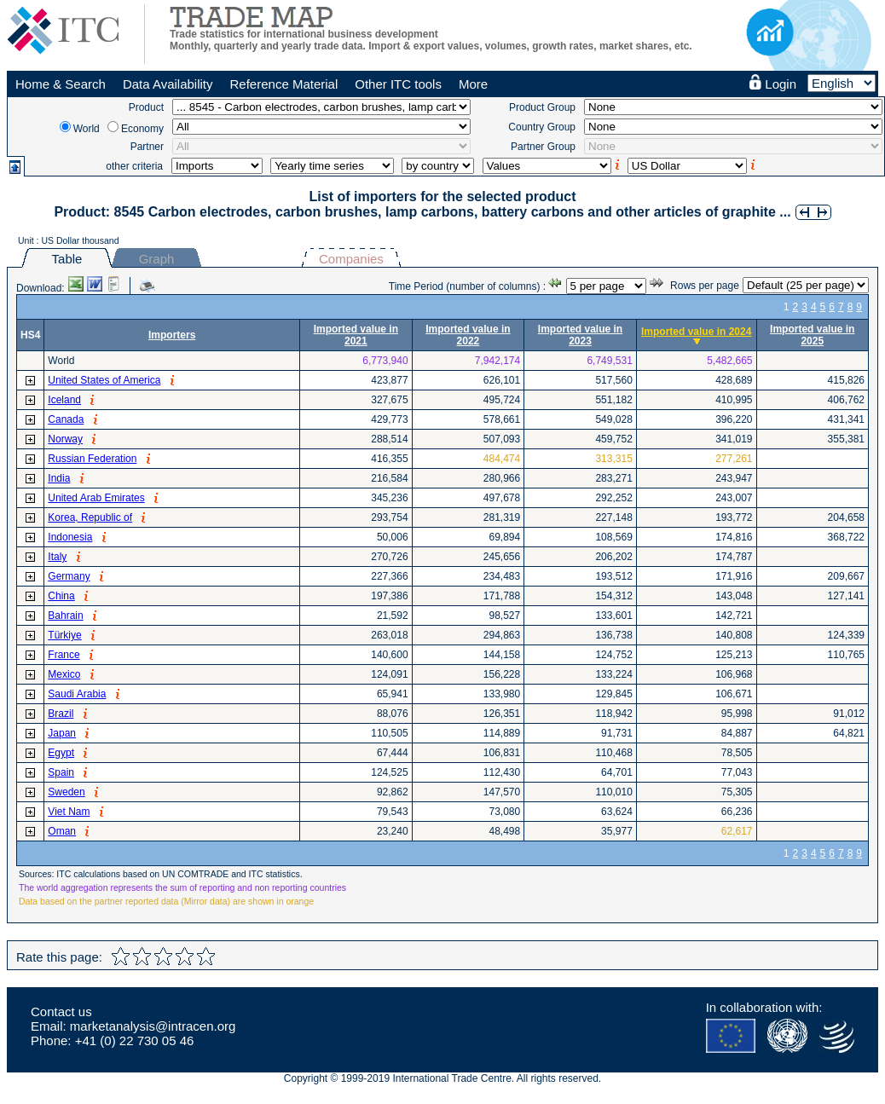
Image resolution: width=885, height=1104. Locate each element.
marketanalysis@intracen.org (152, 1026)
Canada (66, 419)
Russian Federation (92, 459)
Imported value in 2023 (580, 335)
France (63, 655)
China (61, 596)
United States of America (104, 380)
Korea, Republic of (90, 517)
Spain (61, 772)
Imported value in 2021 (356, 335)
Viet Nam (69, 812)
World (86, 129)
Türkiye (64, 635)
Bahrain (65, 615)
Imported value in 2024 (696, 332)
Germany (69, 576)
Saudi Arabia (77, 694)
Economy (142, 129)
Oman (62, 831)
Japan (62, 733)
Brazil (60, 714)
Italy (57, 557)
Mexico (64, 674)
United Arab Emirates (96, 498)
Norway (65, 439)
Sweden (66, 792)
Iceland (64, 400)
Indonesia (70, 537)
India (59, 478)
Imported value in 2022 (467, 335)
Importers (171, 335)
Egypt (61, 753)
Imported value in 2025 (812, 335)
